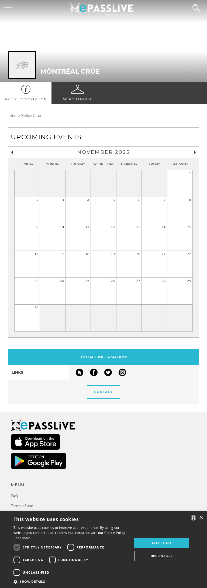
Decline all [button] (161, 556)
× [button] (201, 518)
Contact (103, 392)
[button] (71, 581)
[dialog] (103, 549)
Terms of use (22, 506)
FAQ (14, 496)
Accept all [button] (161, 543)
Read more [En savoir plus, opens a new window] (21, 538)
